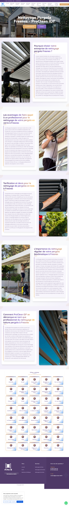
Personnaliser (6, 501)
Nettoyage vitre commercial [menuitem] (39, 4)
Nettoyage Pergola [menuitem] (28, 4)
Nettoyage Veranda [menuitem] (18, 4)
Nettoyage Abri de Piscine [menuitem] (34, 4)
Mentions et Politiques (26, 472)
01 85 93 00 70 (29, 26)
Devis (42, 26)
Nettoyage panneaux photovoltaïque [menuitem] (51, 4)
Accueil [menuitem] (7, 3)
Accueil (23, 467)
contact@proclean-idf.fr (56, 475)
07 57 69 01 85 (54, 470)
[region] (13, 498)
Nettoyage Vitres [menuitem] (12, 4)
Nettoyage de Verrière (39, 472)
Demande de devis (64, 4)
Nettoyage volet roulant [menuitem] (44, 4)
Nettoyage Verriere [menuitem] (23, 4)
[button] (66, 503)
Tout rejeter (13, 501)
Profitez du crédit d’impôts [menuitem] (56, 4)
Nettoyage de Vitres (39, 467)
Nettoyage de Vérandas (40, 469)
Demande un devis (11, 474)
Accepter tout (20, 501)
